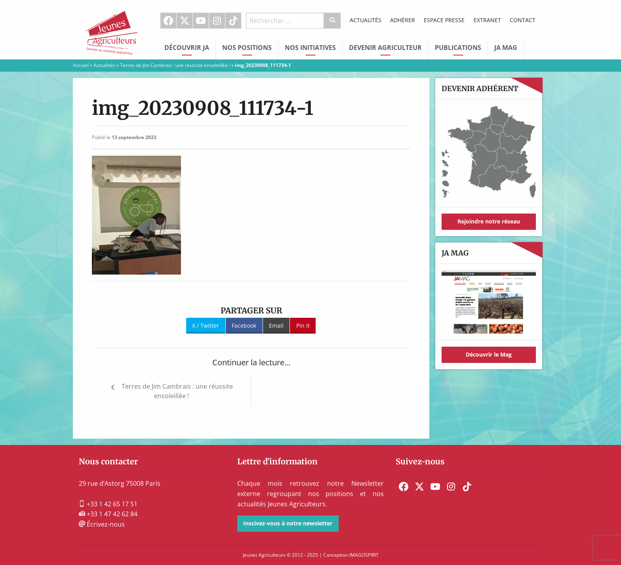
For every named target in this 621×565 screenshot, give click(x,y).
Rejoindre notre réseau (488, 221)
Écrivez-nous (102, 524)
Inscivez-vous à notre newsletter (287, 523)
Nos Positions (247, 47)
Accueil (81, 65)
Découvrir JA (186, 47)
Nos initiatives (310, 47)
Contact (522, 20)
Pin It (303, 325)
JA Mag (505, 47)
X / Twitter (205, 325)
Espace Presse (444, 20)
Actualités (365, 20)
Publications (458, 47)
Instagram (217, 21)
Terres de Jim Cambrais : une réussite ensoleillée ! (175, 65)
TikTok (233, 21)
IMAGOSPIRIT (364, 555)
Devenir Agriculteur (385, 47)
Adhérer (402, 20)
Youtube (201, 21)
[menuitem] (168, 21)
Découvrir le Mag (489, 354)
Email (276, 325)
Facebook (168, 21)
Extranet (487, 20)
